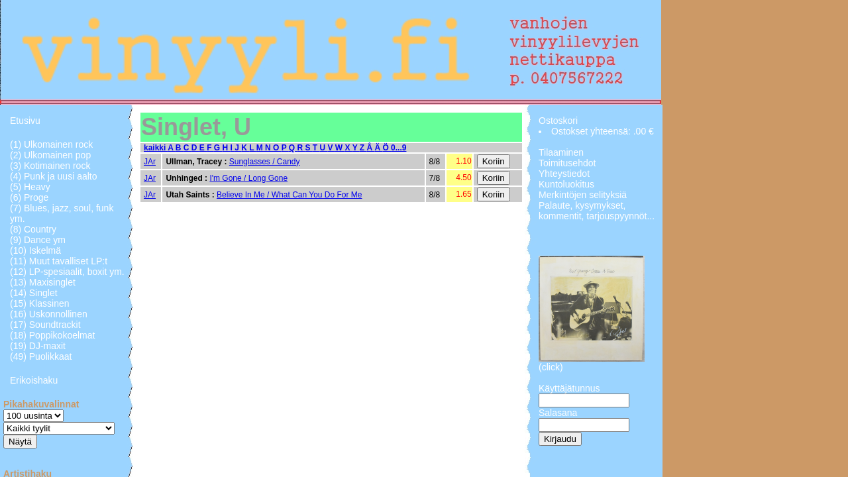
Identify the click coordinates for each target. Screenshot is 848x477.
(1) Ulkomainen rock (51, 144)
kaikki (156, 147)
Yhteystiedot (564, 173)
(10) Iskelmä (35, 250)
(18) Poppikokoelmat (52, 335)
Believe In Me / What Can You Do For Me (289, 194)
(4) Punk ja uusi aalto (53, 176)
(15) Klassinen (40, 303)
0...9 (398, 147)
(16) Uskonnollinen (48, 314)
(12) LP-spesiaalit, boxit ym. (67, 271)
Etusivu (25, 120)
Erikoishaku (34, 380)
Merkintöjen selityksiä (583, 194)
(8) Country (33, 229)
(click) (551, 367)
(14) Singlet (34, 293)
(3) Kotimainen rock (50, 165)
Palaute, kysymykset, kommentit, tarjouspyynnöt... (597, 210)
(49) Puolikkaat (41, 356)
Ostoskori (558, 120)
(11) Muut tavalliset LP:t (58, 261)
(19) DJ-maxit (38, 346)
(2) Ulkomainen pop (50, 155)
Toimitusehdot (567, 163)
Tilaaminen (561, 152)
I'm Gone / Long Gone (248, 178)
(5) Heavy (30, 187)
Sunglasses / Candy (264, 161)
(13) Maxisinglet (43, 282)
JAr (150, 161)
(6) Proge (29, 197)
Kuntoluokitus (566, 184)
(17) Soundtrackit (45, 324)
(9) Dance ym (38, 240)
